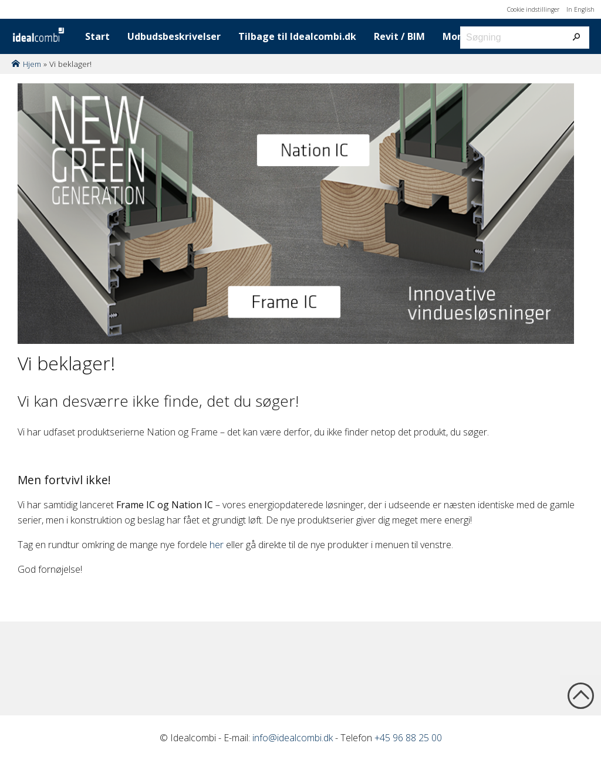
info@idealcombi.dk (292, 737)
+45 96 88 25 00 (408, 737)
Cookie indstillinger (533, 9)
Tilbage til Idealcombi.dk (297, 36)
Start (97, 36)
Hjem (32, 63)
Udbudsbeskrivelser (174, 36)
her (217, 544)
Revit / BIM (399, 36)
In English (580, 9)
